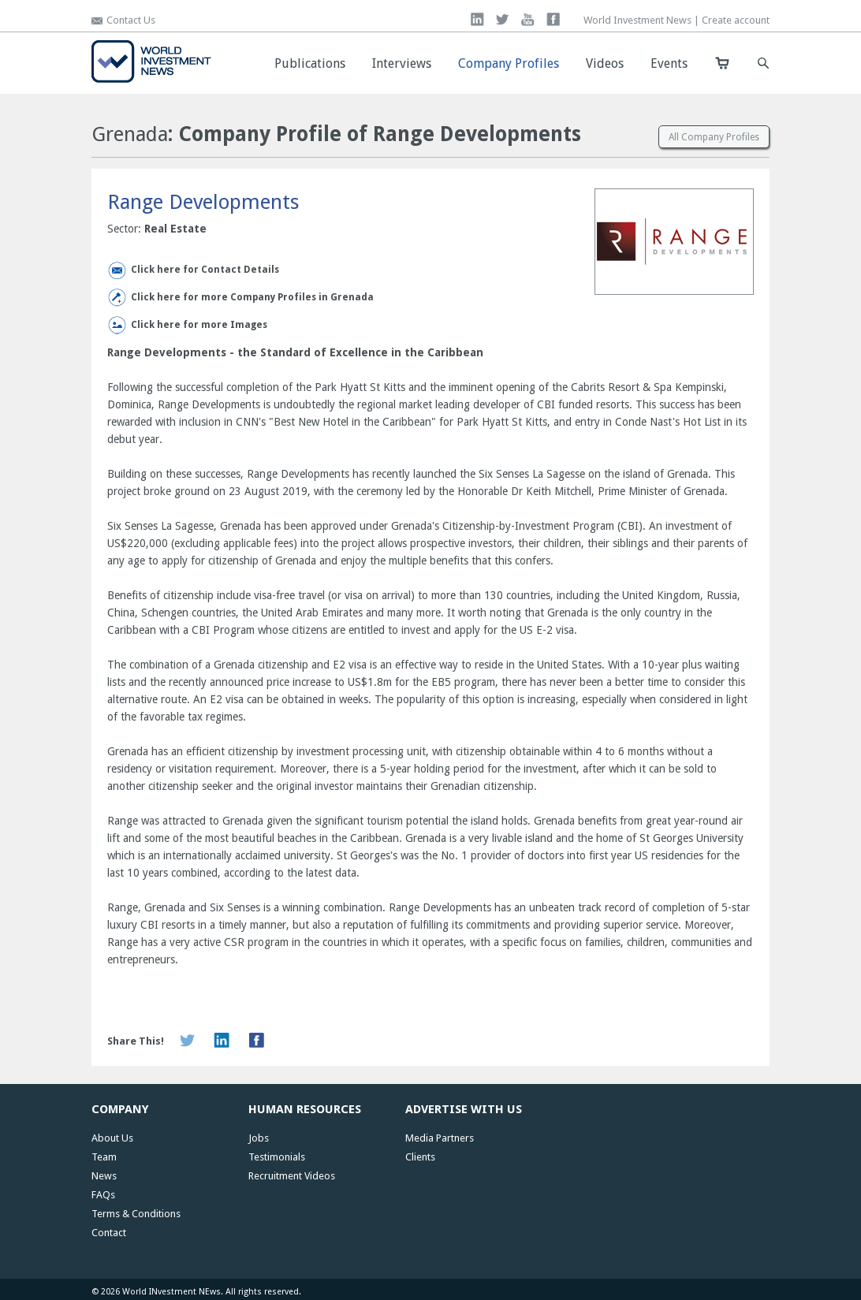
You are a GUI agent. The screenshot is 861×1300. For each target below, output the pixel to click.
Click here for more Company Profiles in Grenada (252, 297)
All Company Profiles (714, 137)
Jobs (258, 1138)
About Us (112, 1138)
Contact (108, 1233)
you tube (528, 19)
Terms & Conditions (136, 1214)
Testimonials (276, 1157)
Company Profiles (508, 63)
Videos (605, 63)
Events (669, 63)
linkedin (477, 19)
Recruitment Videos (291, 1176)
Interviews (401, 63)
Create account (736, 20)
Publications (309, 63)
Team (104, 1157)
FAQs (103, 1195)
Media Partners (439, 1138)
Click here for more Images (199, 324)
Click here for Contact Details (205, 269)
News (104, 1176)
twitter (502, 19)
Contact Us (130, 20)
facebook (553, 19)
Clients (420, 1157)
